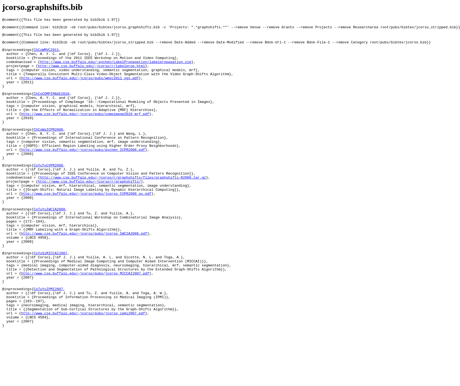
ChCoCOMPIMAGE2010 (51, 105)
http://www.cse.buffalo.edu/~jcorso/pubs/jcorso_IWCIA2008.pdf (84, 271)
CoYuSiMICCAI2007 (50, 294)
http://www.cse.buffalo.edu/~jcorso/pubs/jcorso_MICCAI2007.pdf (85, 318)
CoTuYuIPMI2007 (48, 336)
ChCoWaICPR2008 (48, 147)
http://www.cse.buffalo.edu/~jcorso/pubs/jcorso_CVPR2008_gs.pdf (86, 224)
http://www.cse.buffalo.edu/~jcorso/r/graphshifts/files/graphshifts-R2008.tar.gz (123, 204)
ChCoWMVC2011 (46, 53)
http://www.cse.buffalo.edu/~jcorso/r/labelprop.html (91, 73)
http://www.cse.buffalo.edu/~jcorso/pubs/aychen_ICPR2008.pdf (83, 172)
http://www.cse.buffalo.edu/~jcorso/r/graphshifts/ (89, 209)
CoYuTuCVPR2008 (48, 190)
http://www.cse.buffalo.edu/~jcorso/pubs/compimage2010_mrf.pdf (85, 129)
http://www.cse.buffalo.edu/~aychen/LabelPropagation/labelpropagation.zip (115, 68)
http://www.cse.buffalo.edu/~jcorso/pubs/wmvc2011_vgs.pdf (80, 87)
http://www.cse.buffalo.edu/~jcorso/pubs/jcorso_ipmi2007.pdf (83, 365)
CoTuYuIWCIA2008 (49, 242)
